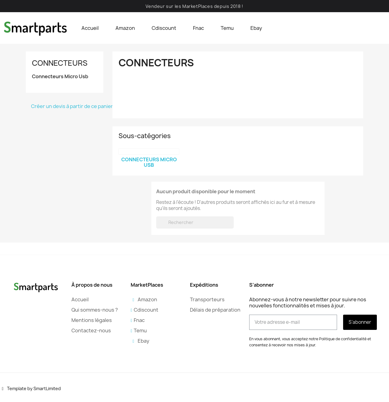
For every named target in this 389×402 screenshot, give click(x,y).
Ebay (256, 28)
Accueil (90, 28)
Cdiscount (164, 28)
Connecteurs (60, 63)
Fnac (198, 28)
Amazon (125, 28)
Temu (227, 28)
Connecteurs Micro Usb (60, 76)
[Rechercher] (195, 222)
